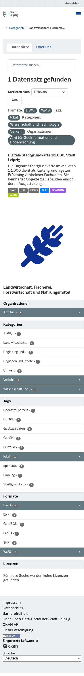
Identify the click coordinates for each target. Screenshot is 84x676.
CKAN (10, 646)
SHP (45, 190)
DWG (13, 190)
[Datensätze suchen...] (42, 65)
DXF (23, 190)
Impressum (12, 603)
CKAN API (11, 625)
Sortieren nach (19, 92)
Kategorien (16, 28)
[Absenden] (73, 62)
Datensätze (19, 47)
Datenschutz (13, 608)
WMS (13, 195)
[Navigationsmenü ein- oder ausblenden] (78, 13)
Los (15, 100)
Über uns (43, 47)
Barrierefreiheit (15, 614)
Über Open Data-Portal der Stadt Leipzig (36, 619)
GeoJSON (58, 190)
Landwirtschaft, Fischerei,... (47, 28)
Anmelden (72, 3)
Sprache (9, 653)
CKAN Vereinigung (18, 630)
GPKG (34, 190)
